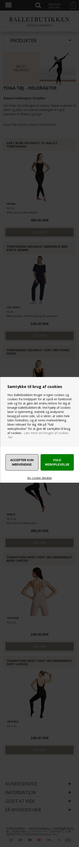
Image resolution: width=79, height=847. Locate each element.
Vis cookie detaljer (39, 478)
